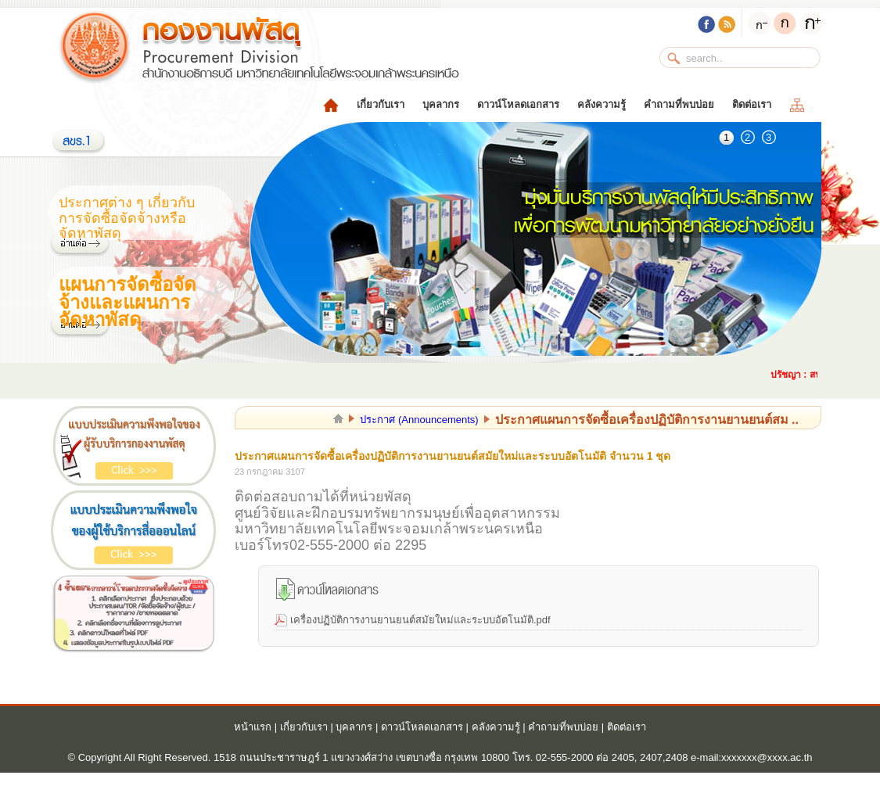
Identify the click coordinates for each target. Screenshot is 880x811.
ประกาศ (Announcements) (419, 419)
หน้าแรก (252, 727)
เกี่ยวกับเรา (380, 104)
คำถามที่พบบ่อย (679, 104)
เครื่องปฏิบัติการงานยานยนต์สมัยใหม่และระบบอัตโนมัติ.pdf (420, 620)
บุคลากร (440, 104)
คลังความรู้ (601, 104)
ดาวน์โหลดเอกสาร (518, 104)
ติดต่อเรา (751, 104)
